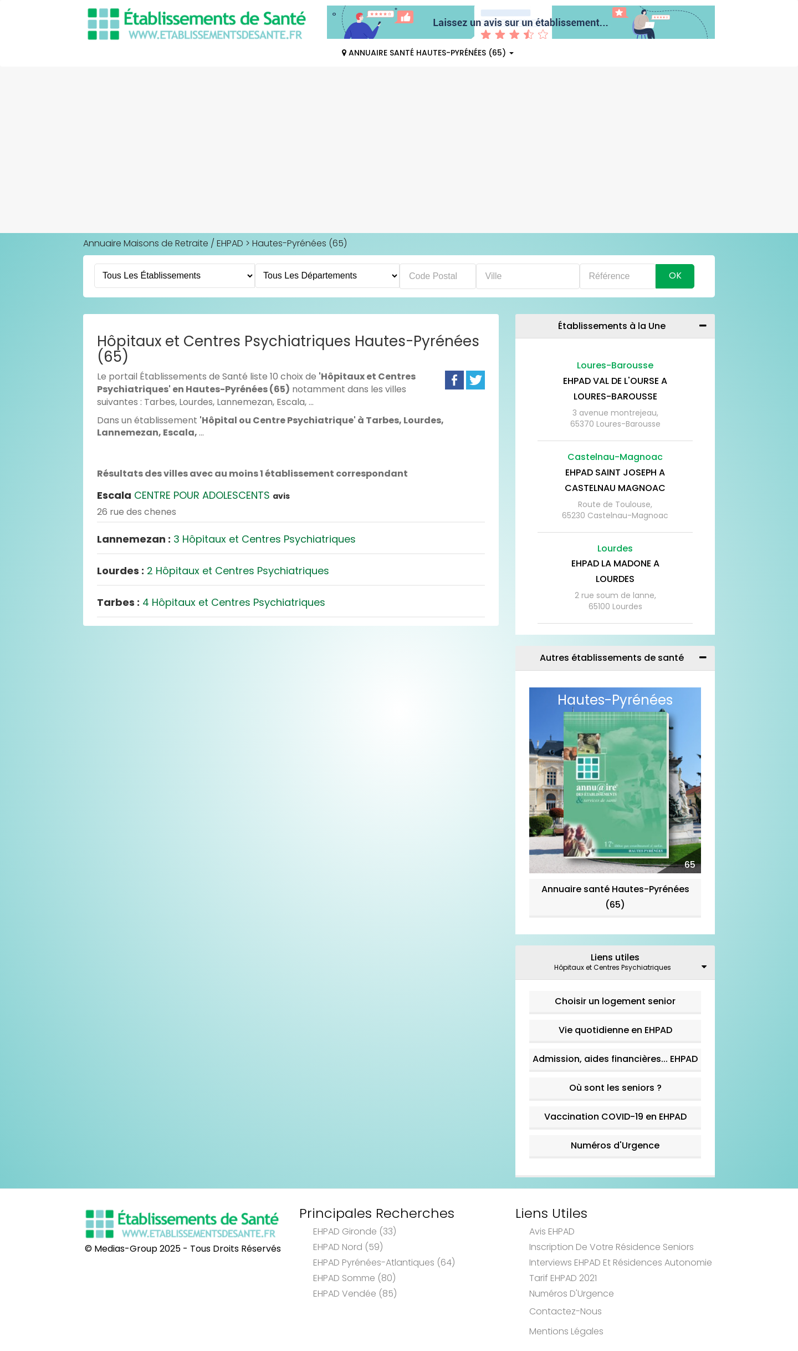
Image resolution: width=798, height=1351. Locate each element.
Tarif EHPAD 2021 (563, 1278)
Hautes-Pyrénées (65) (299, 243)
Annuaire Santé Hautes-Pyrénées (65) (428, 52)
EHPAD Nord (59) (348, 1247)
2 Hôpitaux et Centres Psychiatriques (213, 571)
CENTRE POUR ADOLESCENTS (193, 495)
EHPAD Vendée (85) (355, 1293)
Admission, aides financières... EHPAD (615, 1059)
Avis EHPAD (552, 1231)
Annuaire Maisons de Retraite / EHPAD (163, 243)
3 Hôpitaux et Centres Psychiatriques (226, 539)
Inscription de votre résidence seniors (611, 1247)
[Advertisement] (399, 149)
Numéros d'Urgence (615, 1145)
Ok (675, 275)
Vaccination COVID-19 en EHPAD (615, 1116)
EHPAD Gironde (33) (354, 1231)
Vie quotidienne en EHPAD (615, 1030)
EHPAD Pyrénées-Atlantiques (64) (384, 1262)
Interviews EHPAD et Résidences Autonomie (620, 1262)
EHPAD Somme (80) (354, 1278)
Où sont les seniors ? (615, 1087)
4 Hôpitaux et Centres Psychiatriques (211, 602)
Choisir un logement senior (615, 1001)
